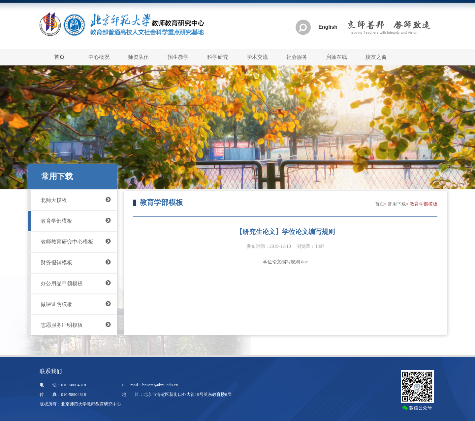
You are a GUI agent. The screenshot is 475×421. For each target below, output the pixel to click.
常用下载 (397, 204)
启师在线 (336, 57)
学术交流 (257, 57)
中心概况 (99, 57)
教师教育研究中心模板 (76, 241)
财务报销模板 (76, 262)
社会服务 (296, 57)
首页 (379, 204)
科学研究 (217, 57)
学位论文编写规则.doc (285, 261)
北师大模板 (76, 199)
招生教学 (178, 57)
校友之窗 (376, 57)
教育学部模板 (76, 220)
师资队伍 (138, 57)
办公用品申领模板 (76, 283)
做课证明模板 (76, 303)
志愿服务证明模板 (76, 324)
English (327, 27)
